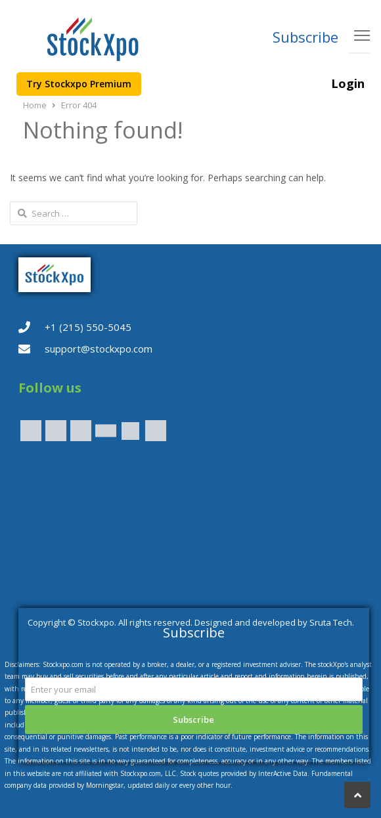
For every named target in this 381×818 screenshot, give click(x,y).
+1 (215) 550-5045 (88, 327)
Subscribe (305, 37)
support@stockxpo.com (98, 348)
